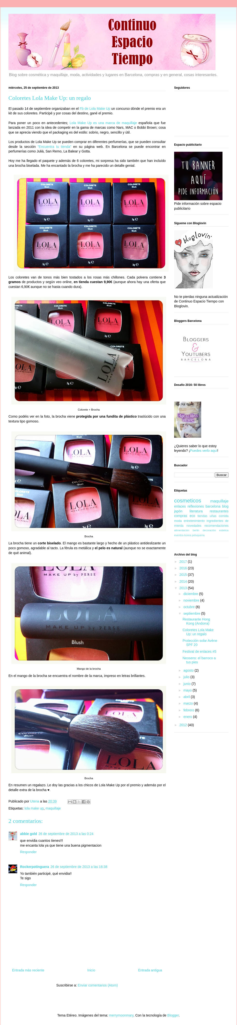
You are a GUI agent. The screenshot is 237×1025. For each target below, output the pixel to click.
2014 (183, 581)
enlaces (180, 506)
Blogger (173, 1015)
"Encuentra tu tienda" (54, 147)
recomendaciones (217, 525)
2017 (183, 562)
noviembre (191, 600)
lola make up (34, 808)
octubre (189, 607)
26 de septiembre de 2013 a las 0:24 (65, 834)
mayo (188, 690)
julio (186, 677)
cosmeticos (187, 501)
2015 (183, 575)
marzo (188, 703)
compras (180, 516)
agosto (188, 670)
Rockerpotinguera (34, 867)
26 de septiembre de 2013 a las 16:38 (79, 867)
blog (225, 506)
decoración (209, 530)
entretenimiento (194, 521)
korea (187, 535)
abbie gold (28, 834)
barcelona (213, 506)
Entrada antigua (150, 970)
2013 (183, 588)
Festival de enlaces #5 (199, 651)
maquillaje (53, 808)
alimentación (181, 530)
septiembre (192, 613)
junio (187, 684)
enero (188, 717)
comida (224, 516)
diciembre (191, 594)
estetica (224, 530)
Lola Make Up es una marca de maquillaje (103, 123)
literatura (195, 511)
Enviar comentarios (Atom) (98, 985)
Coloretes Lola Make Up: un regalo (198, 632)
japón (178, 511)
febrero (189, 710)
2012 (183, 725)
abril (187, 697)
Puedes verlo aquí (203, 451)
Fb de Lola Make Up (95, 109)
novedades (193, 525)
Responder (28, 852)
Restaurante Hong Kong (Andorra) (196, 621)
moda (178, 521)
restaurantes (219, 511)
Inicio (91, 970)
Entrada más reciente (28, 970)
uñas (213, 516)
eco (192, 516)
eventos (179, 535)
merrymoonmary (121, 1015)
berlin (196, 530)
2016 (183, 568)
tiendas (202, 516)
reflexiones (195, 506)
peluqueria (198, 535)
